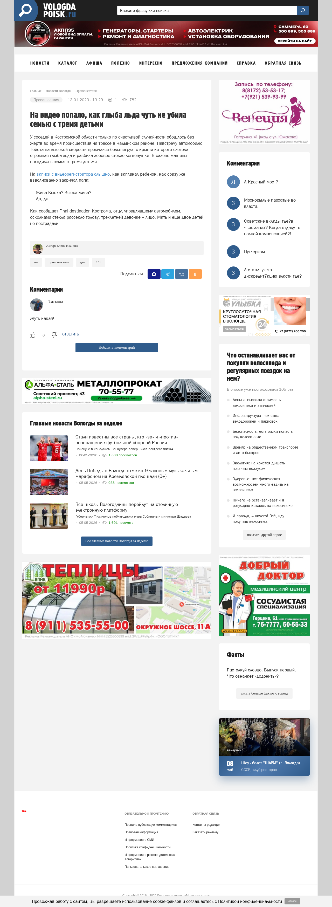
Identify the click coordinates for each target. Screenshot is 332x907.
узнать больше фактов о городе (264, 693)
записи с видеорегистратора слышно (73, 174)
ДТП (82, 262)
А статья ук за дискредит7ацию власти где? (273, 273)
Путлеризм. (255, 251)
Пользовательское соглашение (147, 867)
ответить (70, 334)
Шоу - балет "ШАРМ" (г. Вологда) (270, 763)
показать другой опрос (264, 535)
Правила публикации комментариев (151, 825)
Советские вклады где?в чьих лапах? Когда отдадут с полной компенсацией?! (272, 227)
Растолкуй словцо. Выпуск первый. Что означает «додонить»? (261, 673)
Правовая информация (141, 832)
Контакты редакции (206, 825)
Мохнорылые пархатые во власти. (270, 203)
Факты (235, 655)
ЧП (36, 262)
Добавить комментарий (117, 347)
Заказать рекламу (205, 832)
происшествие (59, 262)
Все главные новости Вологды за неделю (116, 541)
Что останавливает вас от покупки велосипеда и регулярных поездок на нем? (261, 367)
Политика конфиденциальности (147, 847)
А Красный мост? (261, 181)
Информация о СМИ (139, 840)
